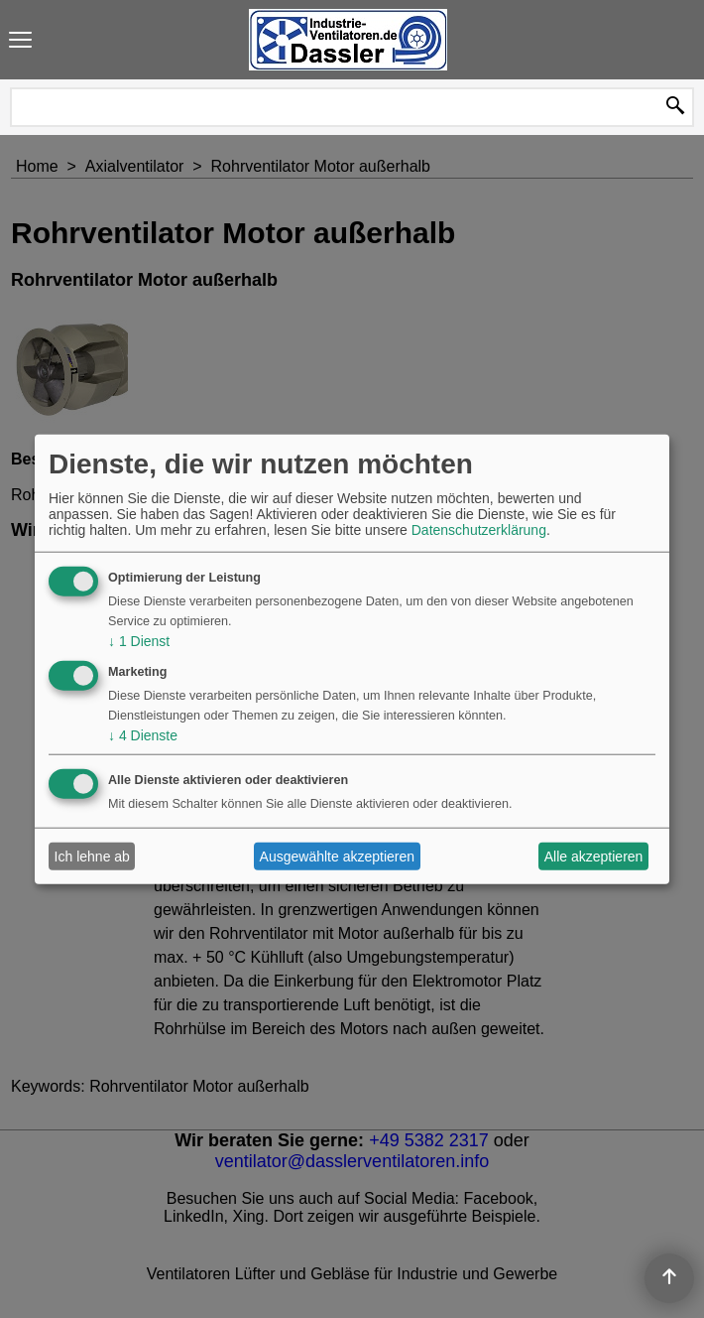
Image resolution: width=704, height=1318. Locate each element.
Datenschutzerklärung (478, 530)
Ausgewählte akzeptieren (337, 856)
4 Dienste (142, 734)
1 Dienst (139, 641)
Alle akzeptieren (594, 856)
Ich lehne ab (92, 856)
